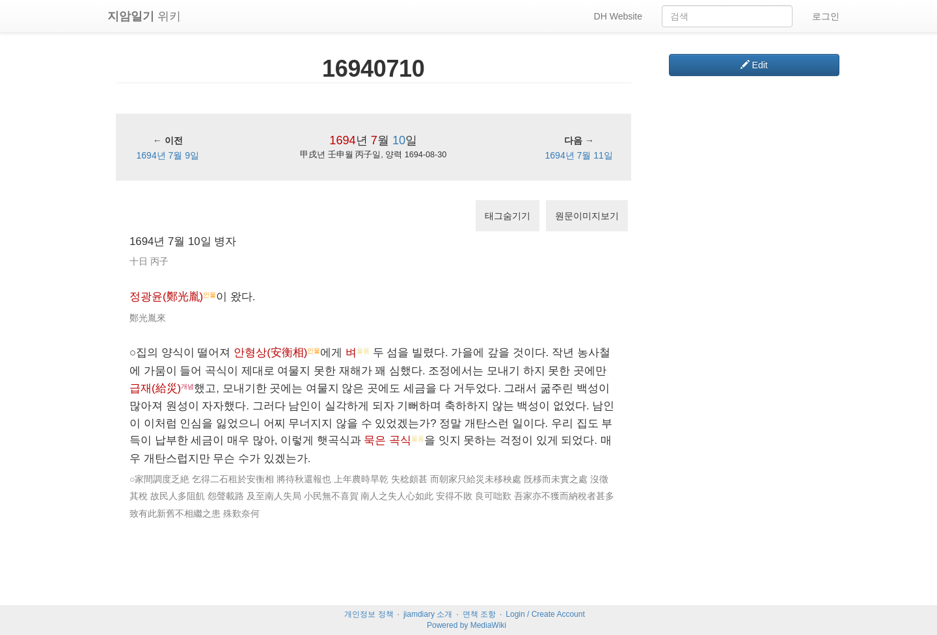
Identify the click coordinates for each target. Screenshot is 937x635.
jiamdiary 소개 (427, 614)
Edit (754, 65)
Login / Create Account (545, 614)
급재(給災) (155, 388)
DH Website (618, 16)
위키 (144, 16)
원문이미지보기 (587, 216)
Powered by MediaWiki (466, 625)
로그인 (825, 16)
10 (398, 140)
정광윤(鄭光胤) (166, 297)
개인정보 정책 (368, 614)
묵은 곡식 (387, 440)
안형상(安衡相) (270, 352)
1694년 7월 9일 (168, 155)
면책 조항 (479, 614)
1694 (342, 140)
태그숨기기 (507, 216)
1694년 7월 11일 (579, 155)
